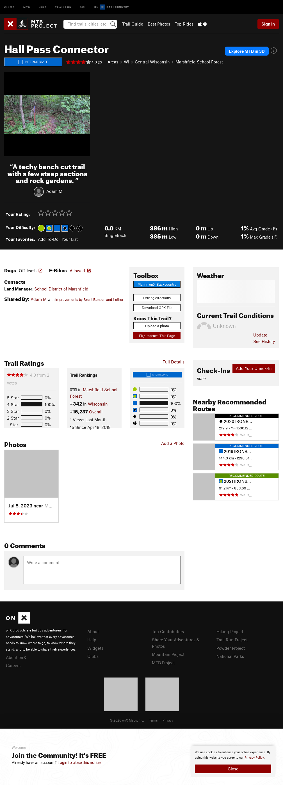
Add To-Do (48, 239)
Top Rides (184, 23)
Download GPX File (157, 307)
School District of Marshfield (61, 288)
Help (91, 639)
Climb (9, 7)
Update (260, 334)
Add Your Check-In (254, 368)
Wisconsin (98, 403)
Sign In (268, 23)
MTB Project (163, 662)
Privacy (168, 720)
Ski (83, 7)
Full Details (173, 361)
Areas (113, 61)
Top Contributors (168, 631)
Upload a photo (157, 326)
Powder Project (230, 648)
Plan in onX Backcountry (157, 284)
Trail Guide (132, 23)
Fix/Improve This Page (157, 335)
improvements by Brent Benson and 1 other (89, 299)
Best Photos (159, 23)
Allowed (77, 270)
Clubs (93, 656)
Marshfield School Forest (199, 61)
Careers (13, 665)
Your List (69, 239)
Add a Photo (172, 443)
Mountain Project (168, 654)
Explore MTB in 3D (247, 51)
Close (233, 768)
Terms (153, 720)
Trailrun (63, 7)
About (93, 631)
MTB (26, 7)
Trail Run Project (232, 639)
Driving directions (157, 298)
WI (126, 61)
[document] (233, 761)
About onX (16, 657)
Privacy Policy (254, 757)
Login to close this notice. (80, 762)
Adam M (54, 191)
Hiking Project (229, 631)
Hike (43, 7)
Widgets (95, 648)
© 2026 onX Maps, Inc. (127, 720)
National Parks (230, 656)
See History (264, 341)
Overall (95, 411)
